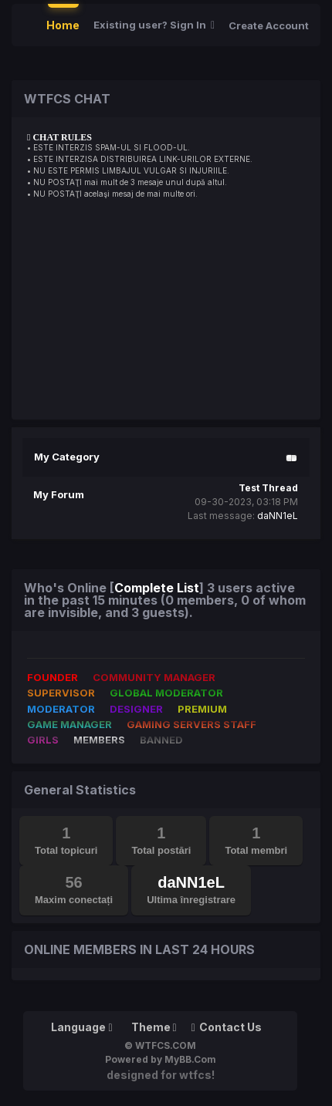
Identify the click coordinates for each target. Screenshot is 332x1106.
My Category (67, 456)
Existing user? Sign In (154, 25)
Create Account (269, 25)
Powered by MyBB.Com (160, 1059)
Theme (154, 1027)
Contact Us (226, 1027)
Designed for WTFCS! (161, 1074)
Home (63, 25)
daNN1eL (277, 515)
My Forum (58, 494)
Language (81, 1027)
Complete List (156, 587)
